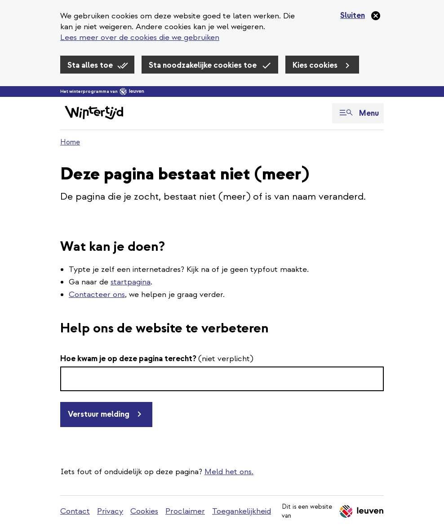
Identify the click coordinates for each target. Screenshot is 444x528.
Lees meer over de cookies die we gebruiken (139, 37)
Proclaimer (185, 511)
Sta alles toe (90, 65)
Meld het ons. (228, 472)
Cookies (144, 511)
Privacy (110, 511)
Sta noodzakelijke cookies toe (203, 65)
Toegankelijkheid (241, 511)
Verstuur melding (98, 414)
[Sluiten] (360, 15)
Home (70, 142)
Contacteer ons (97, 294)
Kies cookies (315, 65)
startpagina (131, 282)
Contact (75, 511)
